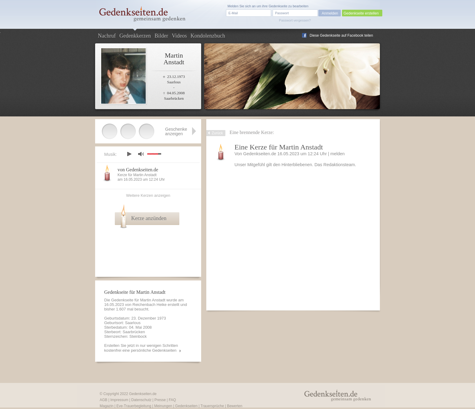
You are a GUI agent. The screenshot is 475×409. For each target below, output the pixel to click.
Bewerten (234, 406)
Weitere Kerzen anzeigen (148, 195)
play (129, 154)
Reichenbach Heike (149, 304)
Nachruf (107, 36)
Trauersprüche (212, 406)
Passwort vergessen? (295, 20)
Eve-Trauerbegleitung (133, 406)
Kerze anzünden (148, 218)
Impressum (119, 400)
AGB (103, 400)
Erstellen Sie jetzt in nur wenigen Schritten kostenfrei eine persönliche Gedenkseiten (141, 348)
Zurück (217, 133)
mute (141, 154)
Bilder (161, 36)
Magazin (106, 406)
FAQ (172, 400)
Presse (160, 400)
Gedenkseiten (186, 406)
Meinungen (163, 406)
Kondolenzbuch (208, 36)
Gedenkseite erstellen (361, 13)
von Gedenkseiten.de (138, 169)
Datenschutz (141, 400)
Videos (179, 36)
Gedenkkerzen (135, 36)
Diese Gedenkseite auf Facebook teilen (341, 35)
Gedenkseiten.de (143, 394)
